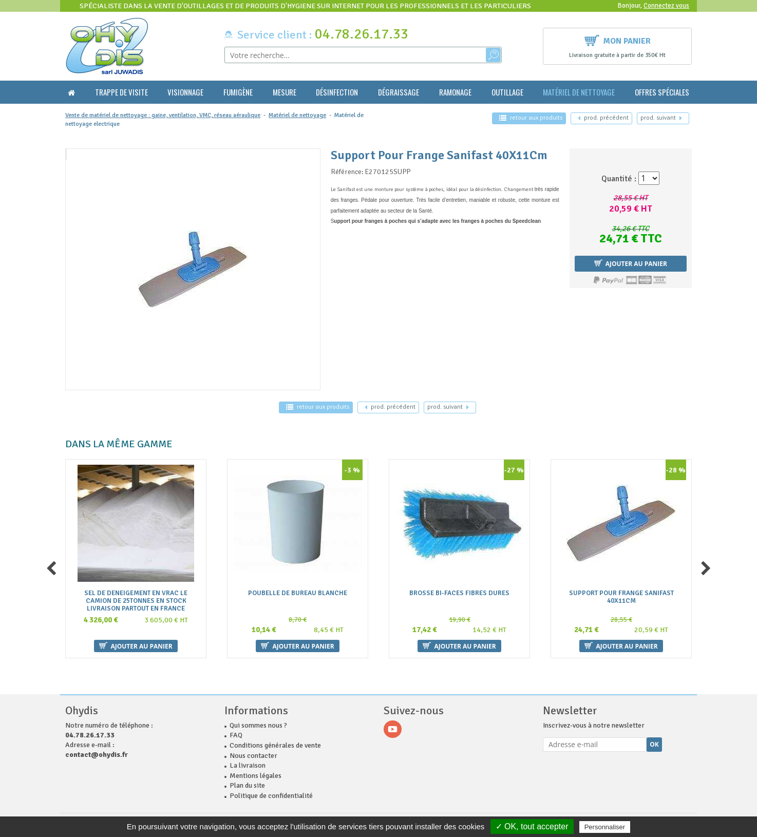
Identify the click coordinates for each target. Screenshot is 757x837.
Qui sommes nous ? (258, 725)
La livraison (248, 765)
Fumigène (238, 92)
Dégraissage (398, 92)
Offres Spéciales (662, 92)
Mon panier (617, 40)
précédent (603, 118)
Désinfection (337, 92)
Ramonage (455, 92)
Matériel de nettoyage (579, 92)
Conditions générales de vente (275, 745)
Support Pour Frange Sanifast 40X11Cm (621, 596)
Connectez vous (666, 6)
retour (530, 118)
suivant (661, 118)
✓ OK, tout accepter (532, 826)
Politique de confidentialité (271, 795)
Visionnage (185, 92)
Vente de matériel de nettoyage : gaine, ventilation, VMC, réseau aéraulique (162, 115)
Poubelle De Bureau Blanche (297, 593)
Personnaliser (605, 827)
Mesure (284, 92)
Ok (654, 744)
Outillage (507, 92)
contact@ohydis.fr (96, 754)
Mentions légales (255, 775)
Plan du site (247, 785)
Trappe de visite (121, 92)
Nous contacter (253, 755)
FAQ (236, 735)
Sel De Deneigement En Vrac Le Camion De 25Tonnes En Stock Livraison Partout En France (135, 600)
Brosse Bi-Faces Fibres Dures (459, 593)
